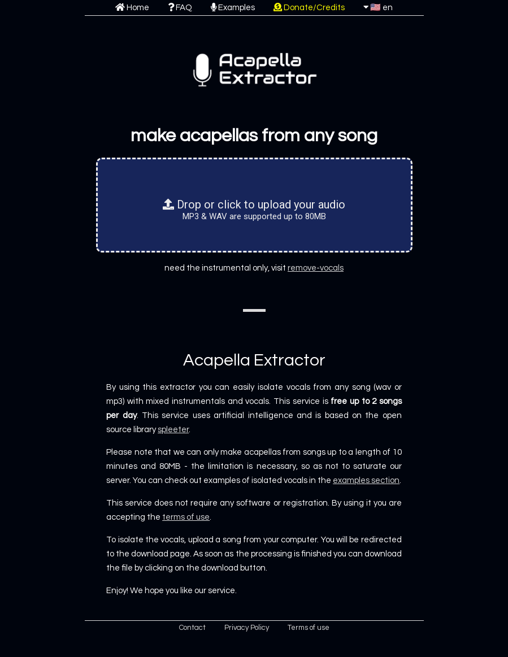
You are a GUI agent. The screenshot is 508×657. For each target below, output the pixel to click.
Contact (192, 628)
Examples (233, 7)
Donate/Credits (309, 7)
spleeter (173, 429)
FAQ (180, 7)
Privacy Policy (246, 628)
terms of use (186, 517)
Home (132, 7)
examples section (366, 480)
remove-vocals (316, 268)
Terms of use (308, 628)
